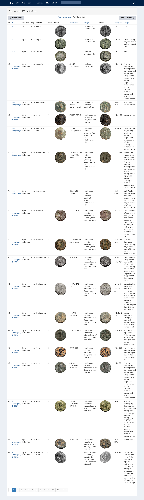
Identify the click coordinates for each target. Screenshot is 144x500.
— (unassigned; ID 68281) (16, 332)
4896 (13, 52)
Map (48, 3)
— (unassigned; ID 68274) (16, 66)
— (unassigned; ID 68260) (16, 242)
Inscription (73, 23)
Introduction (20, 3)
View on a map (127, 18)
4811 (13, 26)
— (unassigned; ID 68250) (16, 365)
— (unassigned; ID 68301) (16, 117)
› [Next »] (66, 490)
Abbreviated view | (65, 17)
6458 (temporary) (16, 103)
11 (53, 490)
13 (63, 490)
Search (31, 3)
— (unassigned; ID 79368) (16, 259)
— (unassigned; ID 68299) (16, 441)
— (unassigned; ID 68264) (16, 315)
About (55, 3)
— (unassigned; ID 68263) (16, 350)
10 (48, 490)
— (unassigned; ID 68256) (16, 403)
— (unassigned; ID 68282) (16, 454)
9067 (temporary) (16, 154)
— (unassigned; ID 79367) (16, 286)
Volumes (40, 3)
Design (86, 23)
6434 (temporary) (16, 129)
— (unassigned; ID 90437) (16, 213)
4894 (13, 39)
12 (58, 490)
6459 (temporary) (16, 192)
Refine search (16, 18)
